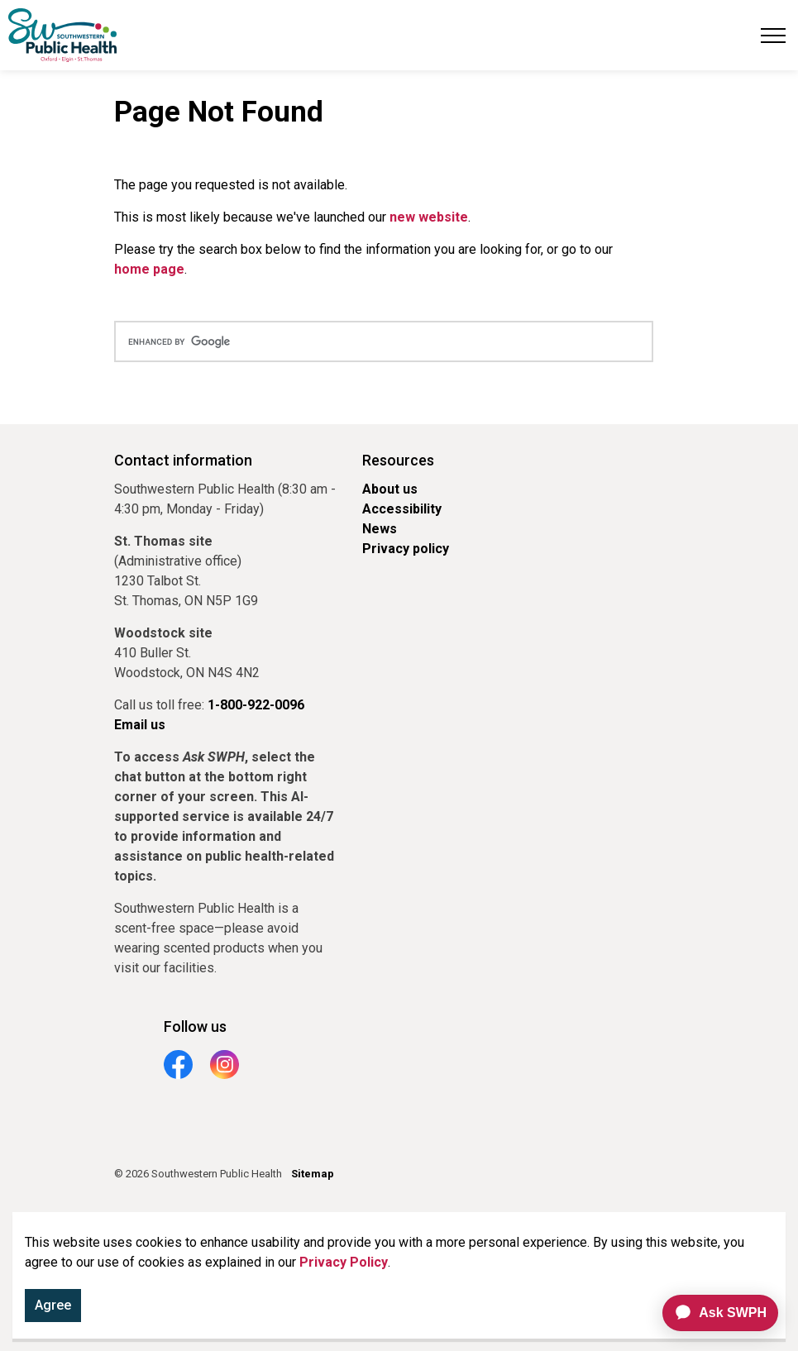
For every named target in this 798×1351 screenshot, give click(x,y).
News (379, 529)
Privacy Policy (343, 1262)
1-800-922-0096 (256, 705)
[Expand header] (773, 35)
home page (149, 269)
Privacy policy (405, 548)
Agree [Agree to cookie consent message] (53, 1305)
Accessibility (402, 509)
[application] (713, 1313)
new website (428, 217)
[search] (383, 341)
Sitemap (312, 1173)
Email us (139, 725)
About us (390, 489)
